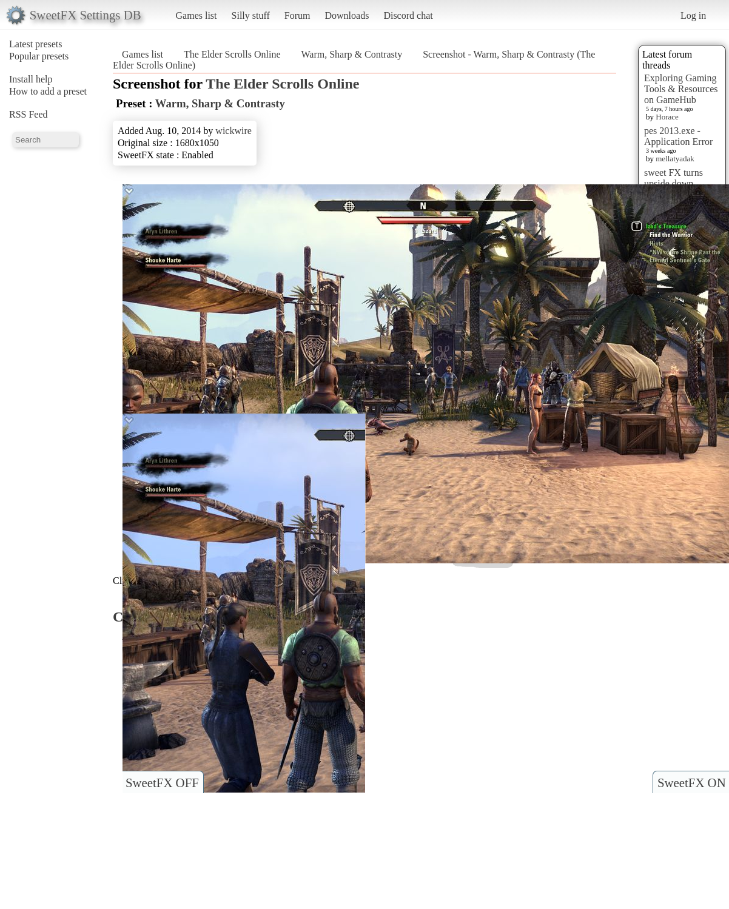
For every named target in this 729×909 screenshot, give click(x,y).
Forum (297, 15)
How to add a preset (48, 91)
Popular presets (39, 56)
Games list (196, 15)
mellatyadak (675, 158)
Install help (31, 79)
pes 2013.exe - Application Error (678, 136)
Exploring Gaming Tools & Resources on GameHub (681, 89)
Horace (667, 116)
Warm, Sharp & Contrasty (352, 54)
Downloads (346, 15)
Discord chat (407, 15)
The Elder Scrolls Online (232, 54)
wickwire (233, 131)
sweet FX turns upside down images (673, 183)
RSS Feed (28, 114)
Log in (693, 15)
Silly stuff (251, 15)
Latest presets (35, 44)
